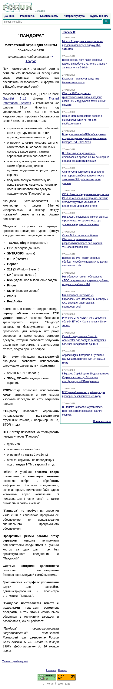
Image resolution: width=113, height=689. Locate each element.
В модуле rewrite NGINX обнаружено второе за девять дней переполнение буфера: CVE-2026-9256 (84, 138)
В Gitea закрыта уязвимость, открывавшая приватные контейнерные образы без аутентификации (85, 157)
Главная (51, 670)
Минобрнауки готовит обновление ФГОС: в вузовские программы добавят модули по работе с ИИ (85, 280)
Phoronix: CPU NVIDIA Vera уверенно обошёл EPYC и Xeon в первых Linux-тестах (84, 321)
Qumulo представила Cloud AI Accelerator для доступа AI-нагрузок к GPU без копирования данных (84, 340)
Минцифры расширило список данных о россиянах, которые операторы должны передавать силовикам (85, 220)
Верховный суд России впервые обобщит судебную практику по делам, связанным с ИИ (85, 261)
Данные (9, 15)
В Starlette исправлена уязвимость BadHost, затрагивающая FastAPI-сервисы (82, 411)
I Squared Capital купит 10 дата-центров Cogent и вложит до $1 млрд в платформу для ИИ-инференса (85, 377)
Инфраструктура (74, 15)
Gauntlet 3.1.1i (15, 98)
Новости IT (68, 32)
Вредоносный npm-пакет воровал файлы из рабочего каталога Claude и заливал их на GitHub (84, 63)
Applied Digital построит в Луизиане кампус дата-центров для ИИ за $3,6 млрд (83, 359)
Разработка (27, 15)
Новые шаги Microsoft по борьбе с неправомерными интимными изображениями (82, 119)
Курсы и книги (99, 15)
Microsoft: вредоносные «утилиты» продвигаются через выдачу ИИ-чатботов (82, 45)
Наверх (62, 670)
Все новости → (102, 421)
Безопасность (49, 15)
